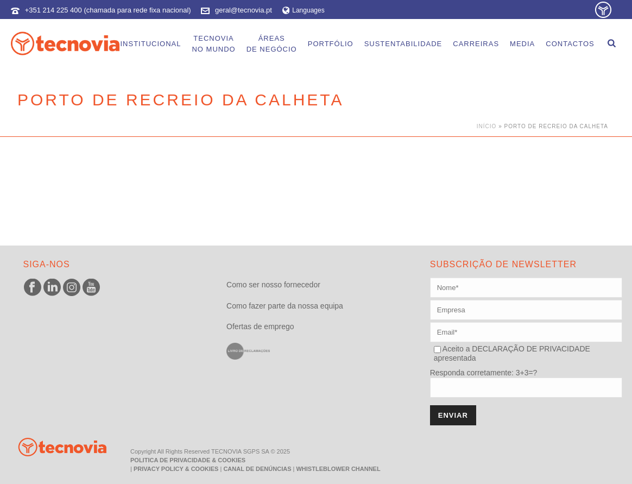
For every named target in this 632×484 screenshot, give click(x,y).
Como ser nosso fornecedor (273, 284)
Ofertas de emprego (260, 326)
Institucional (150, 44)
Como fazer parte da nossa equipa (284, 305)
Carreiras (476, 44)
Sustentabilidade (403, 44)
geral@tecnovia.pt (243, 10)
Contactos (570, 44)
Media (522, 44)
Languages (303, 10)
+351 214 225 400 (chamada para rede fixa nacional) (108, 10)
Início (487, 126)
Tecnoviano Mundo (213, 43)
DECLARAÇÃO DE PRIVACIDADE (530, 348)
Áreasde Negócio (272, 43)
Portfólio (330, 44)
